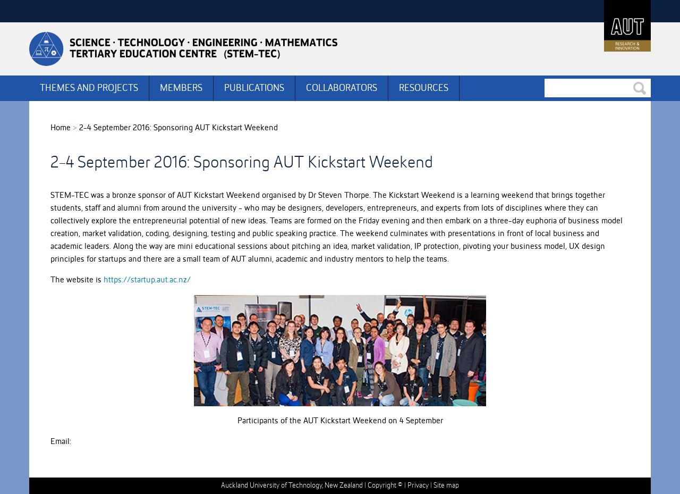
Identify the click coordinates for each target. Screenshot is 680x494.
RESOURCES (423, 88)
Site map (446, 485)
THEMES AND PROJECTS (89, 88)
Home (60, 128)
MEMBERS (181, 88)
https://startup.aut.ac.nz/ (147, 280)
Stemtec (183, 49)
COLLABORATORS (341, 88)
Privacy (418, 485)
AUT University (627, 26)
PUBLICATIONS (254, 88)
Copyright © (385, 485)
